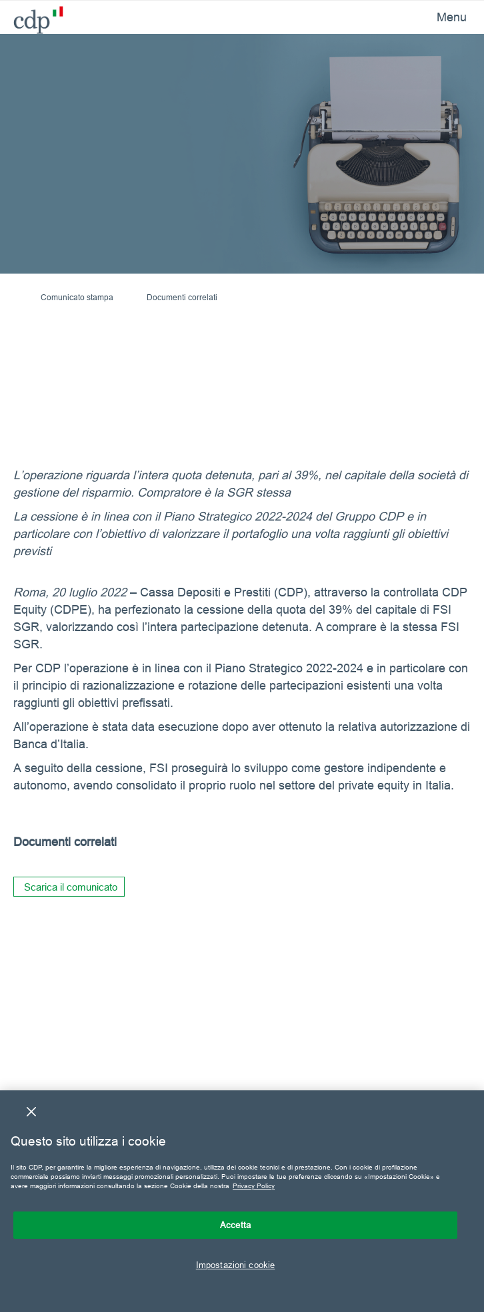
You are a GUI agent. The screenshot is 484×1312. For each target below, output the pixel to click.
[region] (242, 1201)
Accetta (235, 1224)
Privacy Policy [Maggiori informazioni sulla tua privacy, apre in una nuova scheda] (254, 1186)
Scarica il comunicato (70, 887)
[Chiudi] (31, 1111)
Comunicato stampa (77, 297)
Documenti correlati (182, 297)
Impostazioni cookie (235, 1264)
